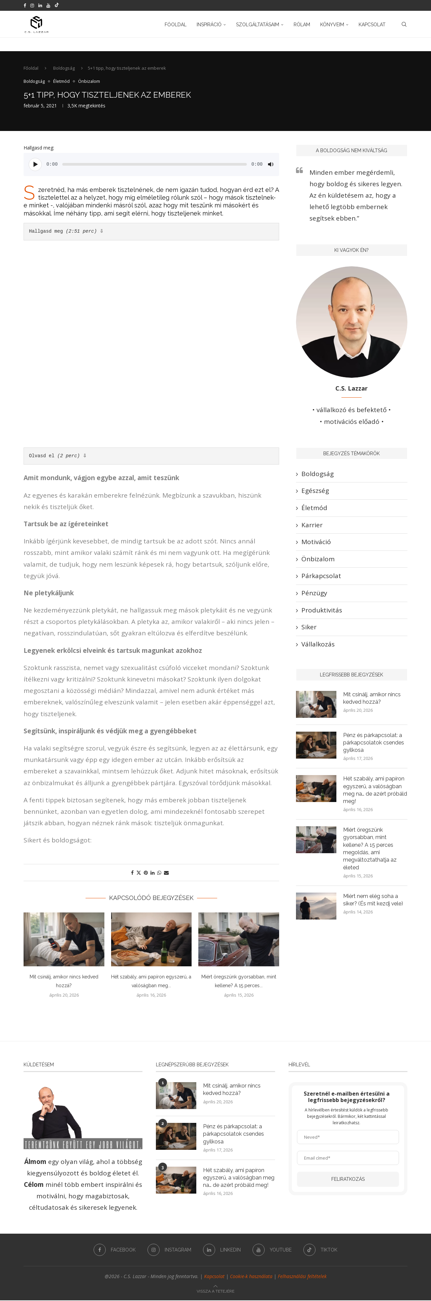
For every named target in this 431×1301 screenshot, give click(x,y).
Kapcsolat (372, 24)
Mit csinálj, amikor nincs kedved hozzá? (372, 698)
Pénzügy (314, 593)
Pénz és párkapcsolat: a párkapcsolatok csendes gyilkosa (373, 743)
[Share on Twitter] (138, 873)
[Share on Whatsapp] (159, 873)
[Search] (404, 24)
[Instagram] (32, 5)
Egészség (315, 491)
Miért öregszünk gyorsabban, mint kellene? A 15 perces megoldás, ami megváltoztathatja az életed (370, 850)
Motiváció (316, 542)
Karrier (312, 525)
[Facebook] (25, 5)
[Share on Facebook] (132, 873)
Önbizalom (318, 559)
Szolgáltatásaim (257, 24)
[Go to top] (215, 1291)
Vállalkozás (318, 644)
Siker (309, 627)
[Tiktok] (57, 5)
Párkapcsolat (321, 576)
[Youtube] (48, 5)
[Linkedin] (40, 5)
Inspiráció (209, 24)
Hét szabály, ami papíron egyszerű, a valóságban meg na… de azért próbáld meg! (375, 790)
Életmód (314, 508)
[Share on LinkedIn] (153, 873)
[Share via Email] (166, 873)
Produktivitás (321, 610)
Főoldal (176, 24)
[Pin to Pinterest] (146, 873)
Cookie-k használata (251, 1276)
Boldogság (64, 69)
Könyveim (332, 24)
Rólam (302, 24)
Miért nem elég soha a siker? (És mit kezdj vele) (373, 901)
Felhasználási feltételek (302, 1276)
